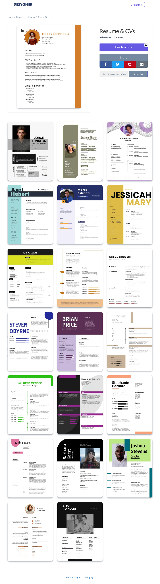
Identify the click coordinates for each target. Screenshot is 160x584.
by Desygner (106, 37)
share (123, 57)
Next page (89, 577)
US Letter (50, 17)
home (10, 17)
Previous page (73, 577)
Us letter (118, 37)
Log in (118, 4)
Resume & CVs (35, 17)
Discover (20, 17)
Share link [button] (138, 74)
